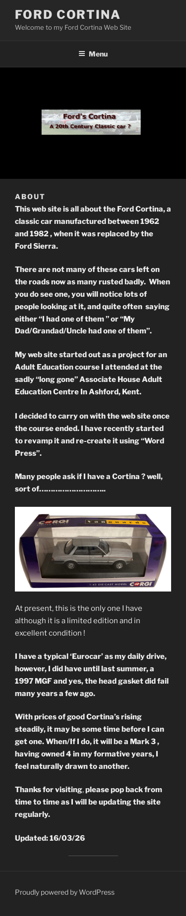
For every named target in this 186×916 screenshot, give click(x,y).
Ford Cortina (68, 14)
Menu (93, 54)
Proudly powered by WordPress (65, 892)
